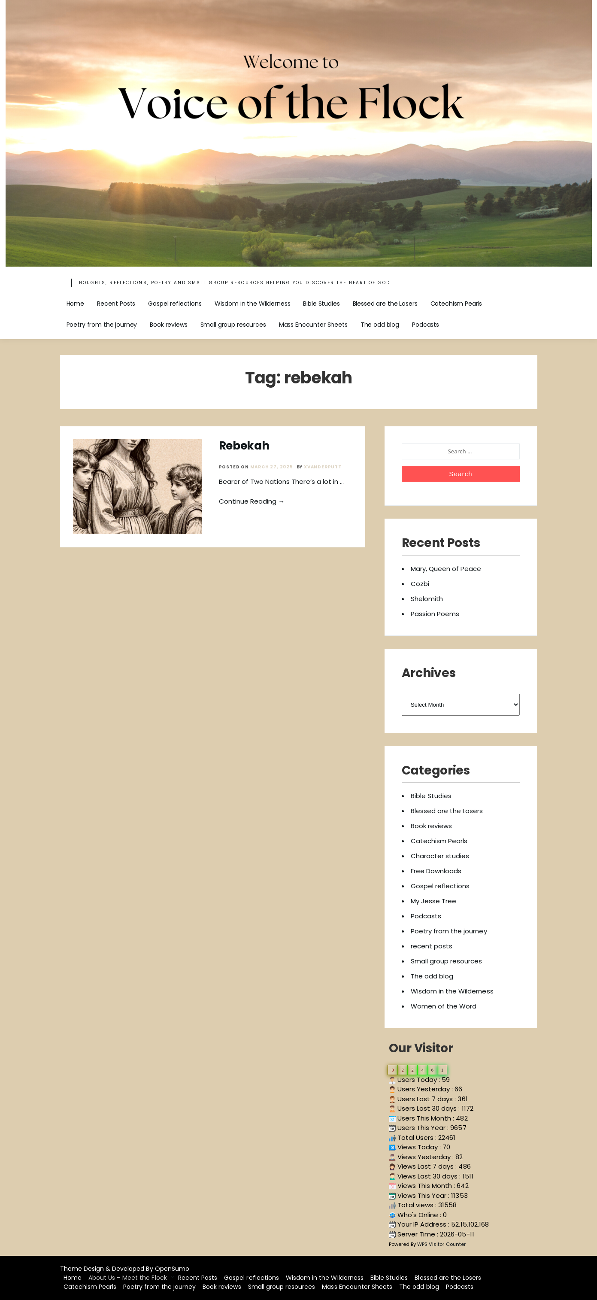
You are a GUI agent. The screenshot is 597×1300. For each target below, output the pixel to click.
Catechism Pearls (456, 303)
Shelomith (427, 598)
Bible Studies (321, 303)
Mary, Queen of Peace (446, 568)
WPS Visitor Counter (441, 1244)
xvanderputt (323, 467)
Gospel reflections (174, 303)
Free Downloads (436, 870)
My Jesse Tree (434, 900)
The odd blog (380, 324)
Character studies (440, 855)
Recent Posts (116, 303)
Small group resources (233, 324)
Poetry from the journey (102, 324)
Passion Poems (435, 613)
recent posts (431, 946)
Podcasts (425, 324)
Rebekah (244, 445)
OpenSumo (172, 1268)
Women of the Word (444, 1006)
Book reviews (168, 324)
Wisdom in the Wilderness (253, 303)
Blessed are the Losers (385, 303)
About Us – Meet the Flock (127, 1277)
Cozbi (420, 583)
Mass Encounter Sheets (313, 324)
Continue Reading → (252, 501)
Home (75, 303)
